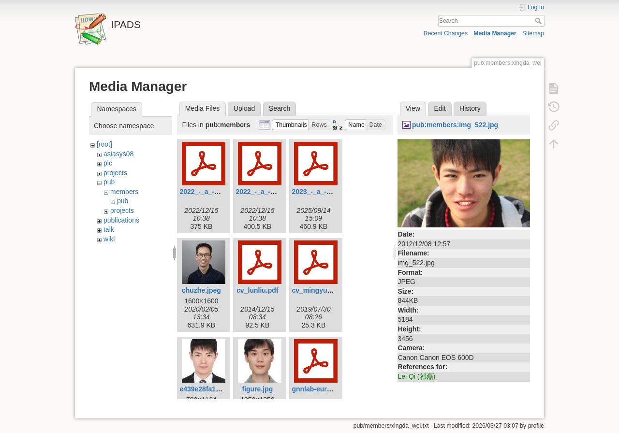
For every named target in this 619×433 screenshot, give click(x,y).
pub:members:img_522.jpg (455, 125)
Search (539, 20)
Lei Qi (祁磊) (416, 376)
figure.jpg (257, 389)
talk (108, 229)
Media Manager (494, 33)
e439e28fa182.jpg (207, 389)
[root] (104, 144)
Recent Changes (446, 33)
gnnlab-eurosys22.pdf (327, 389)
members (124, 191)
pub (109, 182)
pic (107, 163)
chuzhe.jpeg (201, 290)
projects (115, 173)
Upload (244, 108)
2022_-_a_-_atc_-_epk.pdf (220, 191)
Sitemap (533, 33)
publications (121, 220)
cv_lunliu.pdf (257, 290)
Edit (439, 108)
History (470, 108)
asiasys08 (118, 154)
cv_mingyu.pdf (315, 290)
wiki (109, 239)
